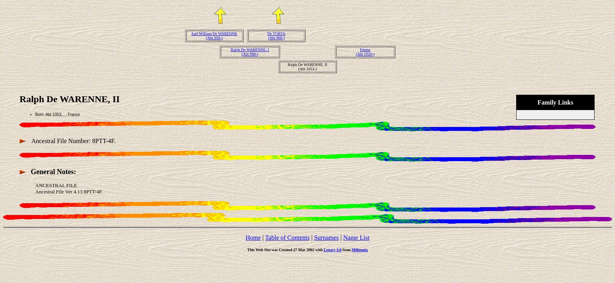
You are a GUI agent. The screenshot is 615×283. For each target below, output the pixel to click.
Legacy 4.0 (333, 250)
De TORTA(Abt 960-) (276, 35)
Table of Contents (287, 237)
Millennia (360, 250)
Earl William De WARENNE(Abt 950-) (214, 35)
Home (253, 237)
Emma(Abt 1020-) (365, 52)
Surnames (326, 237)
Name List (356, 237)
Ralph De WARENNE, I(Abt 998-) (250, 52)
